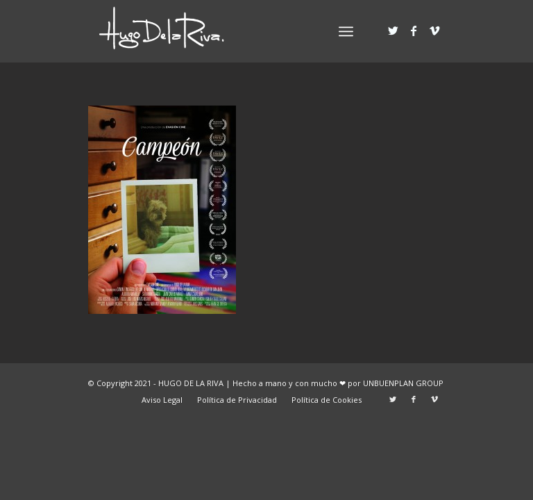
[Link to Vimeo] (434, 30)
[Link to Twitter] (392, 30)
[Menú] (346, 31)
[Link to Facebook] (413, 30)
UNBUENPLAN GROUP (403, 383)
